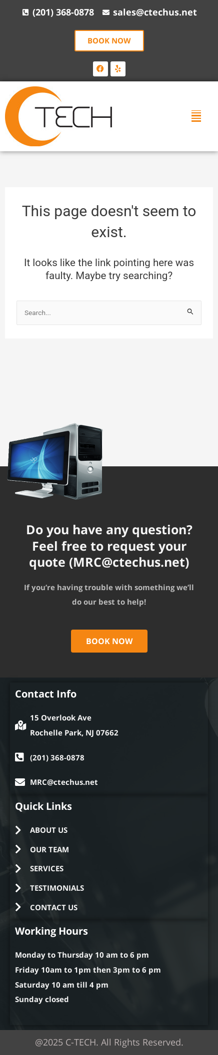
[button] (196, 116)
